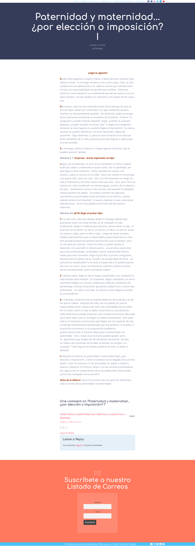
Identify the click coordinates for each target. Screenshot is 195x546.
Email (97, 512)
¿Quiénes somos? (89, 1)
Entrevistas (140, 1)
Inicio (76, 1)
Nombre (97, 502)
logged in (79, 445)
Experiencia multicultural (123, 1)
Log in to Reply (67, 433)
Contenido (105, 1)
